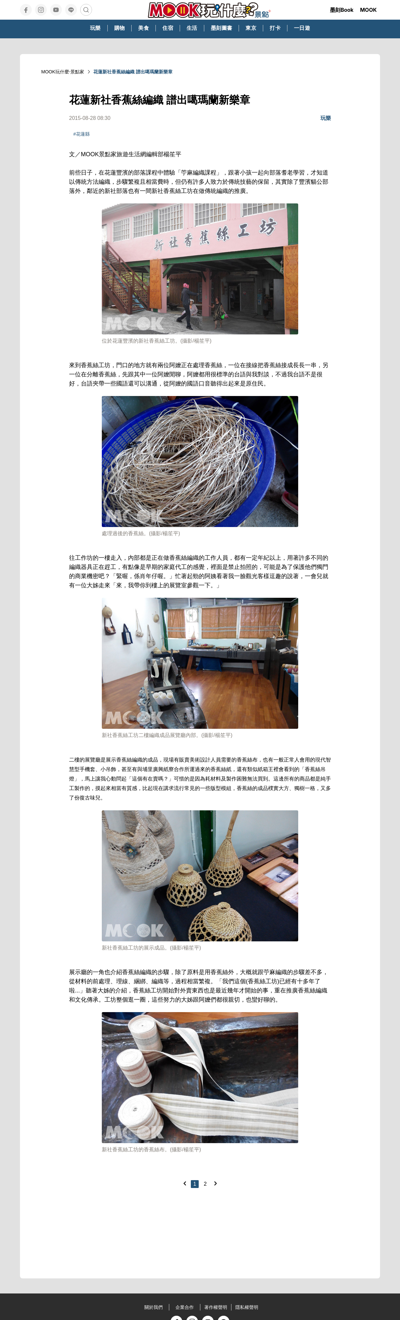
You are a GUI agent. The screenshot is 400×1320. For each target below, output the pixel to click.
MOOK (368, 10)
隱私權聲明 (246, 1307)
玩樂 (325, 118)
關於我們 (153, 1307)
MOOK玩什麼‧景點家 (62, 71)
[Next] (215, 1183)
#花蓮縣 (81, 134)
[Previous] (184, 1183)
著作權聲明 (215, 1307)
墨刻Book (342, 10)
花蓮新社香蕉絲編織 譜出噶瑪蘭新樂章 (133, 71)
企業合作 (184, 1307)
